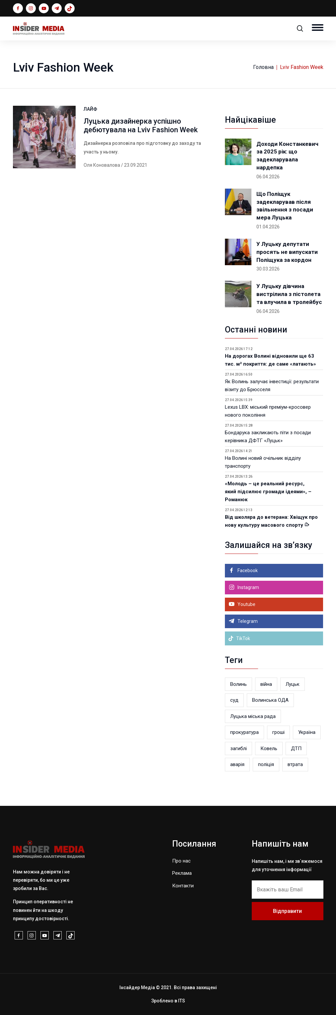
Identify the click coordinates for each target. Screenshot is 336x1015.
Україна (306, 732)
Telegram (247, 621)
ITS (181, 1000)
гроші (278, 732)
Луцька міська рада (253, 716)
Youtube (245, 604)
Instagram (247, 587)
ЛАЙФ (90, 109)
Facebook (247, 570)
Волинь (238, 684)
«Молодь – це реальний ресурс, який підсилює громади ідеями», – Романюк (268, 492)
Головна (263, 67)
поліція (266, 764)
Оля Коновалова (102, 165)
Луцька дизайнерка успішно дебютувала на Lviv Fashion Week (141, 125)
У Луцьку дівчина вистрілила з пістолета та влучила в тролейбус (289, 294)
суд (234, 700)
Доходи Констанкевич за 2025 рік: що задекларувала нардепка (287, 156)
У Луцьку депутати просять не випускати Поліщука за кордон (287, 252)
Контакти (183, 886)
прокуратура (244, 732)
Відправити (287, 911)
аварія (237, 764)
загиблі (238, 748)
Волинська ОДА (270, 700)
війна (266, 684)
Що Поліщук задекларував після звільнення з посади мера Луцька (284, 206)
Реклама (182, 873)
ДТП (296, 748)
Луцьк (293, 684)
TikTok (239, 638)
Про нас (181, 861)
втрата (295, 764)
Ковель (268, 748)
